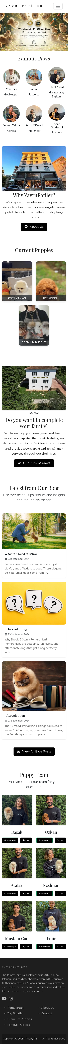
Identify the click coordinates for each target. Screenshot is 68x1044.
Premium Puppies (19, 1019)
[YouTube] (4, 998)
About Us (34, 227)
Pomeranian (15, 1007)
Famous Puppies (18, 1024)
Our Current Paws (34, 463)
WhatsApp (10, 840)
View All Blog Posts (34, 751)
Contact (46, 1013)
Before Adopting (16, 629)
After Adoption (15, 715)
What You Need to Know (21, 554)
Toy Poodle (15, 1013)
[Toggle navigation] (58, 6)
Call (26, 840)
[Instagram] (11, 998)
